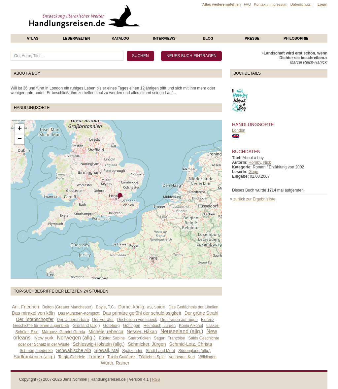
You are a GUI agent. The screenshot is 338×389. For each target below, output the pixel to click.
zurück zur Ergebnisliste (254, 199)
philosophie (296, 38)
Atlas (33, 38)
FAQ (247, 4)
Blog (208, 38)
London (238, 130)
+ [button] (19, 129)
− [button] (19, 139)
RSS (156, 379)
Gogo (253, 171)
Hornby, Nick (260, 162)
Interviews (164, 38)
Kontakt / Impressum (270, 4)
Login (322, 4)
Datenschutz (300, 4)
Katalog (120, 38)
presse (252, 38)
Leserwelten (76, 38)
